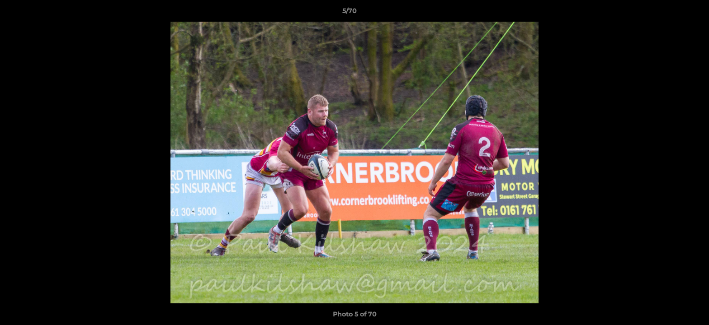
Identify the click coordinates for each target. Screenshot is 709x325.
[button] (671, 13)
